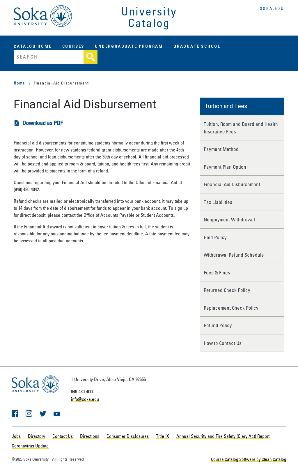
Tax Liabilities (218, 202)
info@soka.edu (85, 399)
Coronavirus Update (30, 446)
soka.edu (272, 8)
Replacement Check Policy (231, 308)
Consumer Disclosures (128, 436)
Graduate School (196, 46)
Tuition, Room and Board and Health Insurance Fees (241, 128)
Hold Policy (215, 237)
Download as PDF (42, 122)
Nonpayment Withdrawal (229, 219)
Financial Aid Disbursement (232, 184)
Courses (73, 46)
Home (22, 82)
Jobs (16, 436)
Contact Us (62, 436)
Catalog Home (33, 46)
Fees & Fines (217, 272)
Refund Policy (218, 325)
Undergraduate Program (129, 46)
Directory (36, 436)
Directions (89, 436)
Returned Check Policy (227, 290)
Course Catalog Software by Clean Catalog (251, 458)
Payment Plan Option (225, 167)
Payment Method (221, 149)
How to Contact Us (223, 343)
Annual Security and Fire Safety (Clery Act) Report (222, 436)
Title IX (162, 436)
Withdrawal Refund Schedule (234, 255)
